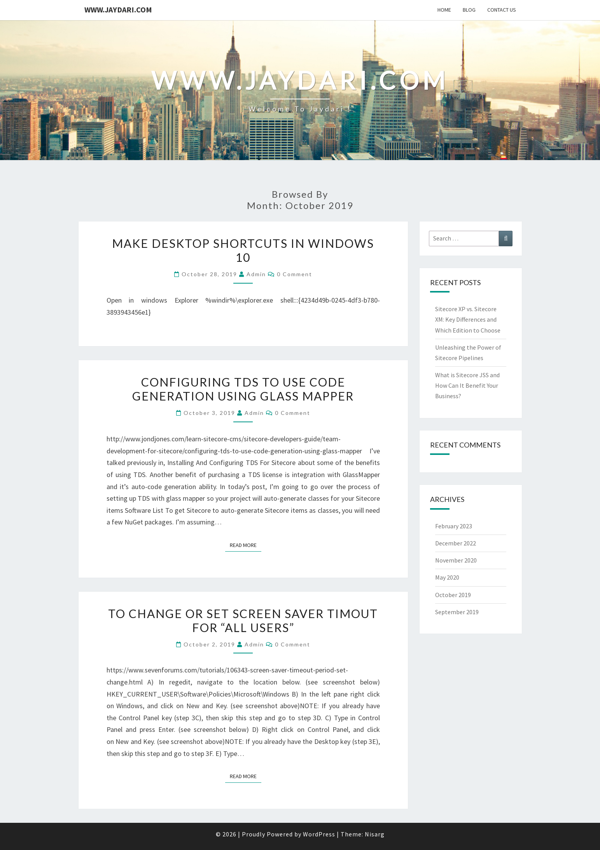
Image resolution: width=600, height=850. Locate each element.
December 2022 (455, 543)
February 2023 (453, 526)
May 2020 (447, 577)
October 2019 (453, 595)
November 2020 (456, 560)
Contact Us (501, 9)
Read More (245, 545)
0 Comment (294, 274)
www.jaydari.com (118, 9)
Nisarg (375, 834)
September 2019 (457, 612)
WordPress (319, 834)
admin (256, 274)
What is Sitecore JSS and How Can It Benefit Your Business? (467, 385)
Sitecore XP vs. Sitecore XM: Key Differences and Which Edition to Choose (467, 319)
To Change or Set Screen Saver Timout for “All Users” (243, 620)
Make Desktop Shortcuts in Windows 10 (243, 250)
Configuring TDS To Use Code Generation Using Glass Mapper (243, 389)
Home (444, 9)
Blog (469, 9)
